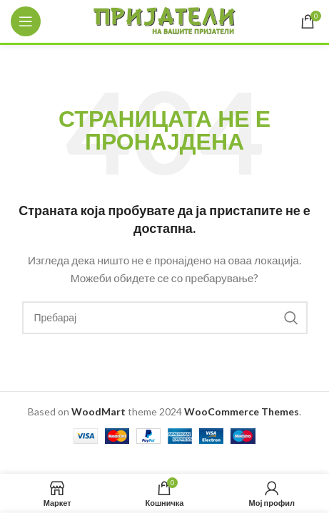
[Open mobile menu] (26, 21)
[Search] (165, 317)
